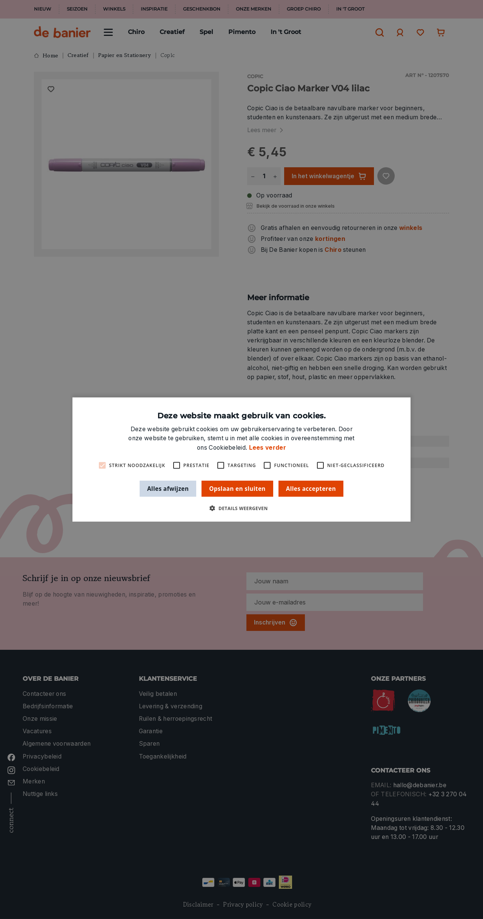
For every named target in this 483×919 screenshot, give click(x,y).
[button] (241, 508)
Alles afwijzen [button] (168, 488)
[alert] (241, 459)
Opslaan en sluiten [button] (237, 488)
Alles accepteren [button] (311, 488)
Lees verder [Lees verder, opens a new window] (267, 447)
